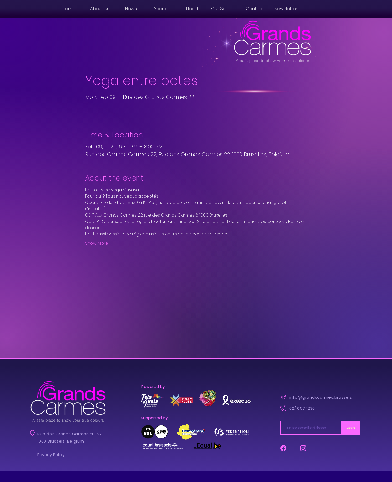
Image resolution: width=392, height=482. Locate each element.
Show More (96, 243)
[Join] (351, 428)
